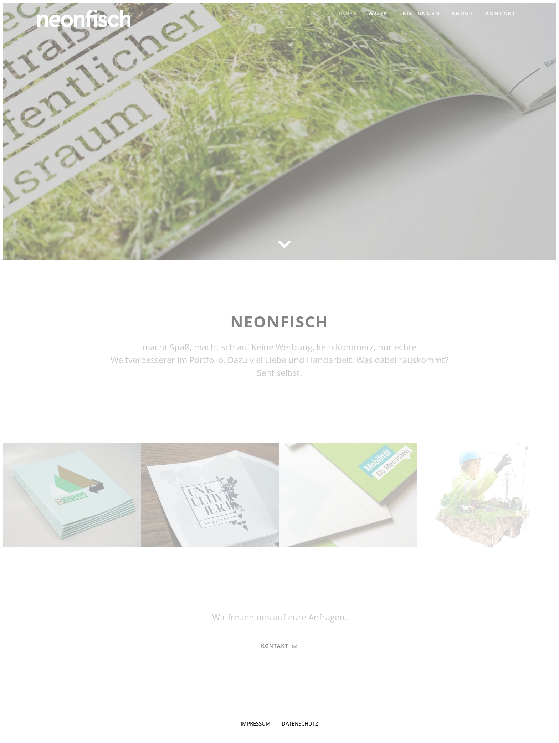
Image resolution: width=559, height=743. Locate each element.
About (462, 13)
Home (348, 13)
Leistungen (419, 13)
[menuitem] (348, 13)
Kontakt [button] (279, 646)
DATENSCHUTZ (300, 723)
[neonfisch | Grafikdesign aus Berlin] (83, 18)
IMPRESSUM (255, 723)
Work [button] (378, 13)
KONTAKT (501, 13)
